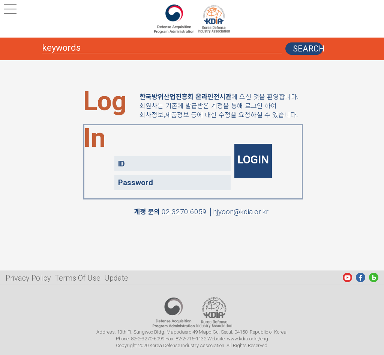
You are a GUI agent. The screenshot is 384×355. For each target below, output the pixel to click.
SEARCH (308, 48)
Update (116, 277)
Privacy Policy (28, 277)
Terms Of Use (77, 277)
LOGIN (253, 159)
